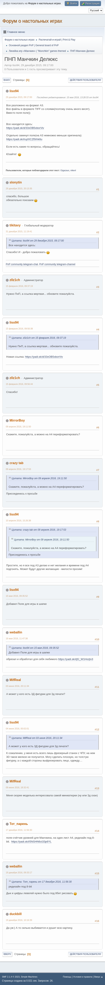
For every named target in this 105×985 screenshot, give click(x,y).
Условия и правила (82, 977)
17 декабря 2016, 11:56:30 (19, 830)
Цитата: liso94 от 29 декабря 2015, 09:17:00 (38, 240)
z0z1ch (14, 280)
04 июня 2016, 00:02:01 (17, 728)
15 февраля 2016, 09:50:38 (19, 328)
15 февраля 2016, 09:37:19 (19, 286)
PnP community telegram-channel (57, 264)
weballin (15, 632)
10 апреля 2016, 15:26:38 (18, 520)
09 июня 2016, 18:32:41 (17, 787)
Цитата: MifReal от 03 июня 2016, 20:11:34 (37, 738)
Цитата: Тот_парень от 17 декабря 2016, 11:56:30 (42, 881)
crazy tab (16, 463)
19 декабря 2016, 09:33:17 (19, 872)
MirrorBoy (17, 420)
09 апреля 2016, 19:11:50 (18, 426)
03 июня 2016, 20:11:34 (17, 686)
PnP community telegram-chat (22, 264)
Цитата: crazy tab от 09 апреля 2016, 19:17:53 (39, 529)
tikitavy (14, 225)
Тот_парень (18, 824)
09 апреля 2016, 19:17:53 (18, 469)
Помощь (67, 977)
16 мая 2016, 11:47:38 (17, 638)
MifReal (15, 680)
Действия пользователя (85, 80)
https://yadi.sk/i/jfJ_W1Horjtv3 (75, 659)
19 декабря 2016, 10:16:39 (19, 920)
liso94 (13, 91)
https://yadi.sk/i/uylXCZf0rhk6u (24, 139)
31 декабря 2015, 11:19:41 (19, 231)
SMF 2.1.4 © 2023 (11, 977)
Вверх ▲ (98, 977)
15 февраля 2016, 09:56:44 (19, 384)
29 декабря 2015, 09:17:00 (19, 97)
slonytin (15, 182)
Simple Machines (29, 977)
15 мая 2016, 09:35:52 (17, 596)
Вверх (7, 954)
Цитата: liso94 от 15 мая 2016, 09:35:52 (35, 648)
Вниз (7, 80)
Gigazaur (65, 170)
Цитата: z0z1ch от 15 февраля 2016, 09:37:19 (39, 337)
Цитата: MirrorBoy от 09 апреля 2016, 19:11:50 (39, 478)
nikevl (73, 170)
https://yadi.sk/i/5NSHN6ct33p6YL (31, 841)
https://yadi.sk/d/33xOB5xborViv (25, 127)
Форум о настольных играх (32, 21)
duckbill (15, 914)
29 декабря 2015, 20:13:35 (19, 188)
